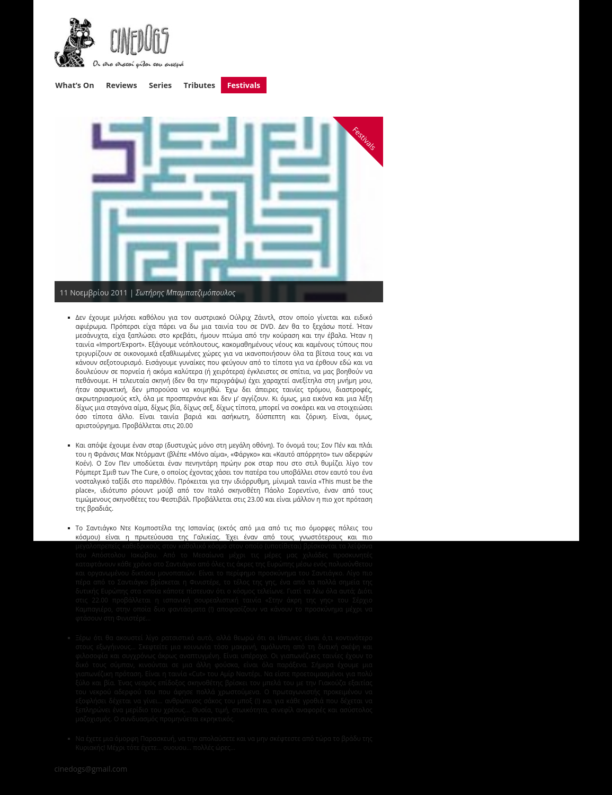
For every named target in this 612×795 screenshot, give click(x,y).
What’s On (74, 85)
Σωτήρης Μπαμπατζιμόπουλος (185, 292)
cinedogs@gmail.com (91, 769)
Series (160, 85)
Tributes (199, 85)
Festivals (244, 85)
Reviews (121, 85)
